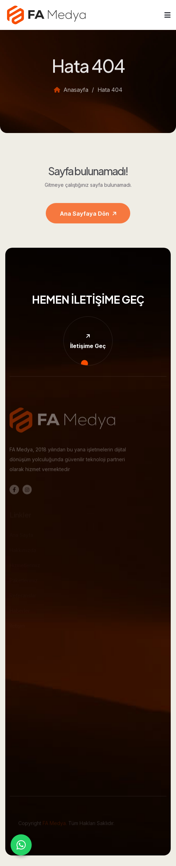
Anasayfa (71, 93)
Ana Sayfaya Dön (88, 217)
